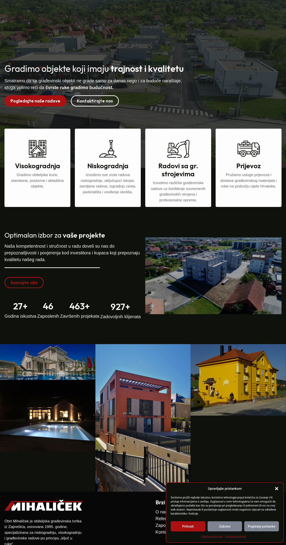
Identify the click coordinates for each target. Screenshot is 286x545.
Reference (187, 11)
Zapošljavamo (218, 11)
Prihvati (188, 526)
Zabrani (225, 526)
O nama (161, 11)
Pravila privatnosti (212, 536)
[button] (276, 488)
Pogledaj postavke (261, 526)
